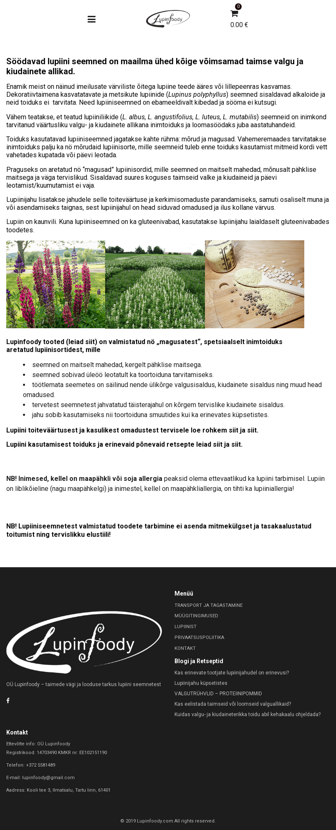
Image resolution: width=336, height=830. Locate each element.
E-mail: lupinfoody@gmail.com (40, 777)
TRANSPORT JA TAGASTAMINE (208, 605)
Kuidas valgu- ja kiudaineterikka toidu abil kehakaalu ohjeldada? (247, 714)
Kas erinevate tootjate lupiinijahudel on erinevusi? (231, 673)
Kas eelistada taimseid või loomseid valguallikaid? (232, 704)
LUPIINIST (185, 626)
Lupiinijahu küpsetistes (200, 683)
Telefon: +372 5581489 (30, 765)
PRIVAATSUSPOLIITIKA (199, 637)
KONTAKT (185, 648)
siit (90, 342)
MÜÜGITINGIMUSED (196, 616)
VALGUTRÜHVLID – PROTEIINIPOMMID (218, 694)
